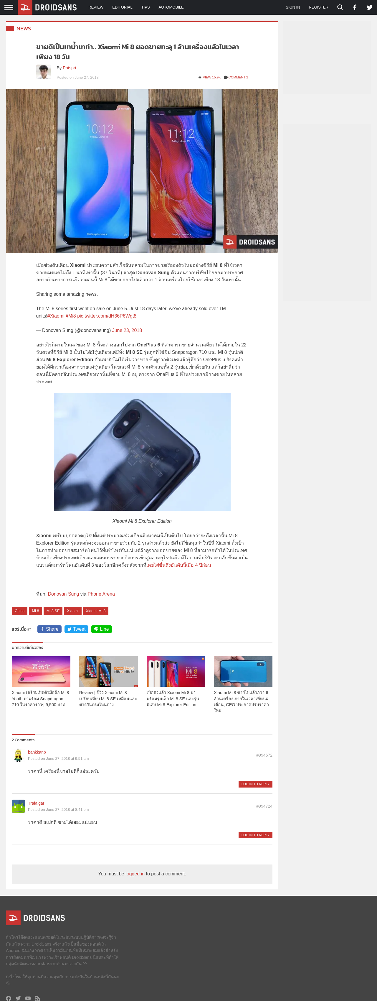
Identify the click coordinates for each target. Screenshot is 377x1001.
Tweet (76, 629)
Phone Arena (101, 593)
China (19, 611)
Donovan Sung (63, 593)
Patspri (69, 67)
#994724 (264, 806)
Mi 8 (35, 611)
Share (49, 629)
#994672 (264, 755)
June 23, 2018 (127, 330)
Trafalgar (36, 803)
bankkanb (37, 752)
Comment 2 (236, 77)
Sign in (293, 7)
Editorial (122, 7)
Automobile (171, 7)
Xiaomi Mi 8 (96, 611)
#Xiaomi (56, 315)
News (23, 28)
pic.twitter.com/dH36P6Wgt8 (106, 315)
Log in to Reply (255, 784)
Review (95, 7)
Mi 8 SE (53, 611)
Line (101, 629)
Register (318, 7)
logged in (135, 873)
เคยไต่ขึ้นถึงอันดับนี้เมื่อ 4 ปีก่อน (178, 565)
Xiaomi (72, 611)
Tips (145, 7)
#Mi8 (71, 315)
